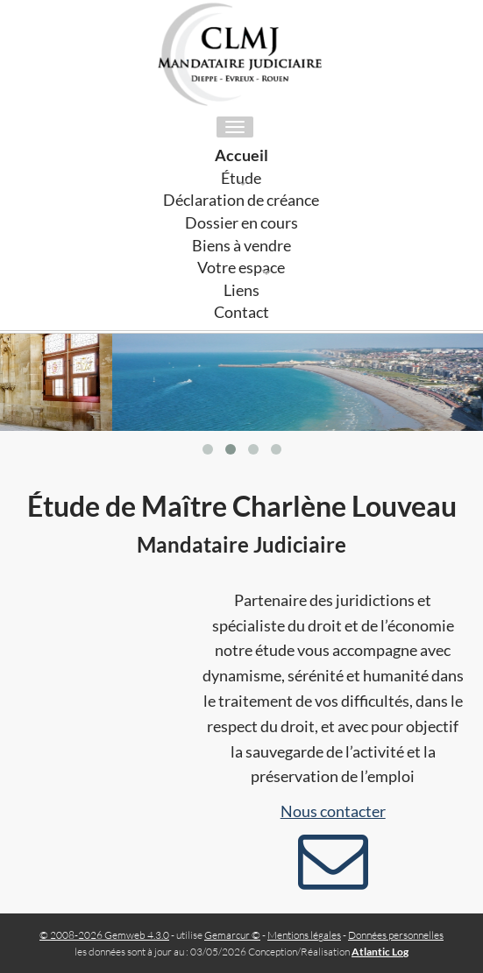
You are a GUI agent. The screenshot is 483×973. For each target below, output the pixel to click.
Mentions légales (304, 934)
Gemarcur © (232, 934)
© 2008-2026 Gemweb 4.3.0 (104, 934)
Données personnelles (396, 934)
